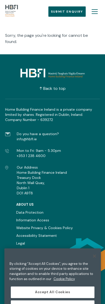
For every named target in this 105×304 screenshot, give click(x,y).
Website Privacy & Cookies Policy (44, 227)
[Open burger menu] (95, 11)
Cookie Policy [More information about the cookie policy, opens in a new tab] (64, 283)
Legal (20, 243)
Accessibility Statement (36, 235)
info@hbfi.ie (27, 139)
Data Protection (29, 212)
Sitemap (23, 251)
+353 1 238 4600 (31, 155)
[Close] (94, 260)
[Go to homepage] (11, 12)
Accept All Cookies (52, 296)
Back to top (53, 88)
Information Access (32, 220)
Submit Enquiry (67, 12)
